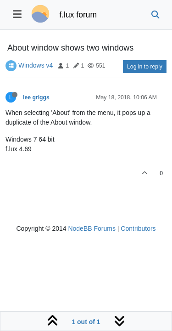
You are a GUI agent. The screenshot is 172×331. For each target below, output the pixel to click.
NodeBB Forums (91, 228)
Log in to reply (144, 66)
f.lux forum (78, 14)
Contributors (138, 228)
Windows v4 (35, 65)
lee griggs (36, 97)
